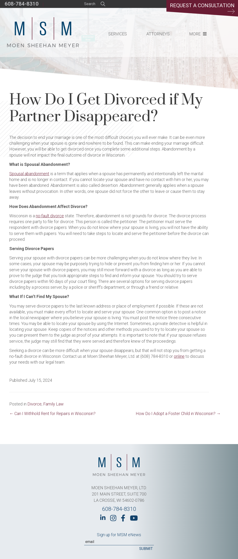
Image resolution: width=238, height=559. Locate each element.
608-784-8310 (22, 4)
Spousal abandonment (29, 173)
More (195, 33)
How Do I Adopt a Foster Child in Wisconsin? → (178, 413)
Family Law (53, 404)
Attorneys (158, 33)
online (179, 356)
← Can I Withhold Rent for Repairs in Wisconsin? (52, 413)
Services (117, 33)
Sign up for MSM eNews (119, 534)
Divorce (34, 404)
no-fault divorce (50, 215)
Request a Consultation (202, 8)
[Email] (119, 541)
